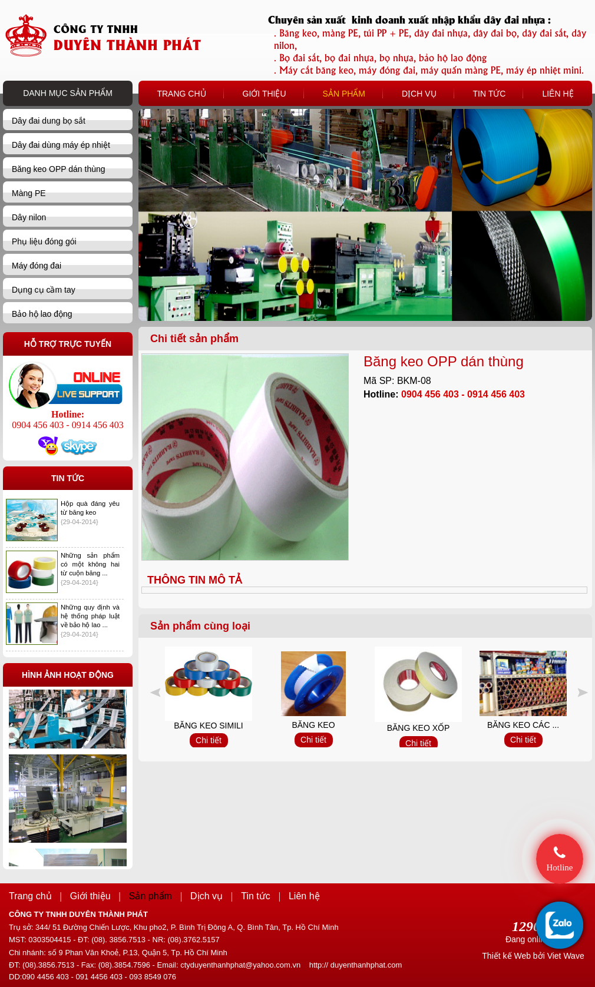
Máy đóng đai (36, 265)
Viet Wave (565, 955)
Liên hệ (304, 896)
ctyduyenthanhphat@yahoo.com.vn (240, 964)
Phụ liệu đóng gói (44, 241)
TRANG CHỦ (181, 93)
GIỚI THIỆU (264, 93)
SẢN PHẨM (344, 93)
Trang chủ (30, 896)
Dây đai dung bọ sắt (48, 120)
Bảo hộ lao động (42, 314)
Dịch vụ (206, 896)
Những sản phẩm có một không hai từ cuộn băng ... (90, 564)
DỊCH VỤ (419, 93)
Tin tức (255, 896)
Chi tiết (209, 740)
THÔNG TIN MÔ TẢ (194, 580)
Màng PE (29, 193)
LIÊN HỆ (557, 93)
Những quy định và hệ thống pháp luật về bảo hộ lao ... (90, 616)
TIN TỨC (489, 93)
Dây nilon (29, 217)
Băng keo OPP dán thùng (58, 169)
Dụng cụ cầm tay (43, 289)
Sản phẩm (150, 896)
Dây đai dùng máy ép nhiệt (61, 145)
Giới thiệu (90, 896)
